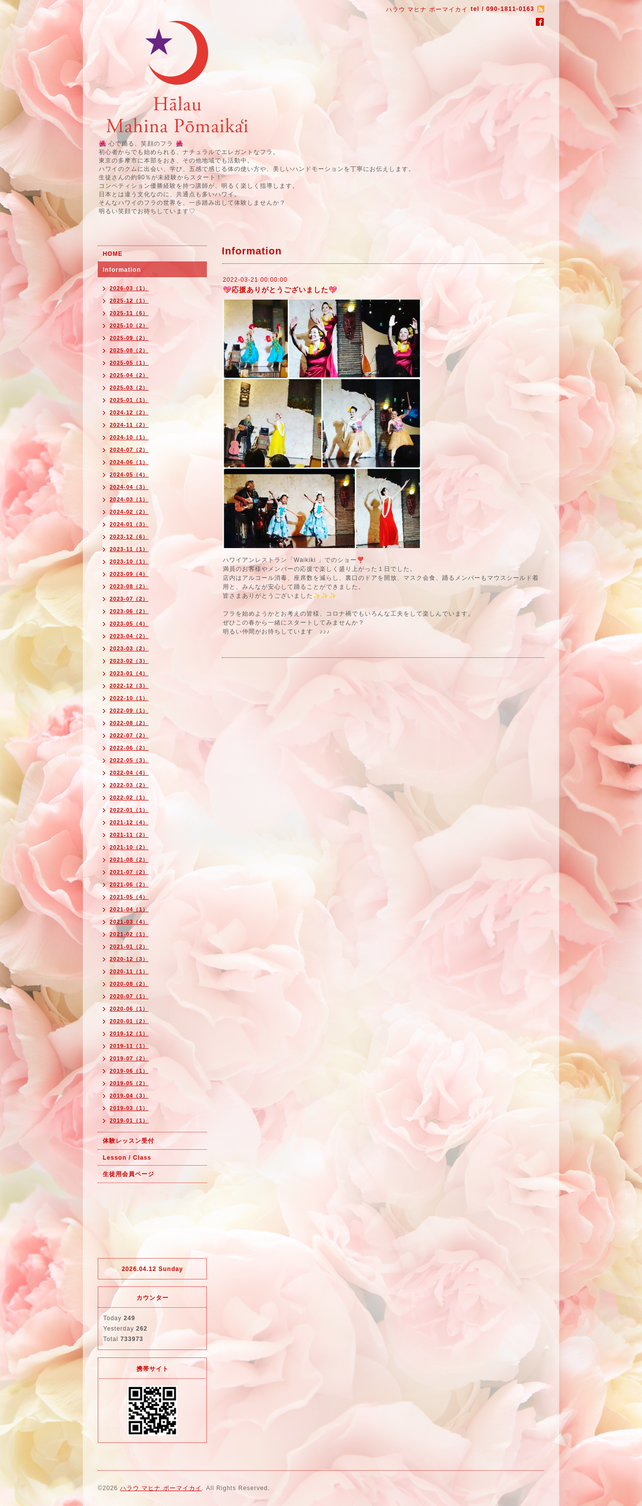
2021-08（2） (129, 860)
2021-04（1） (129, 909)
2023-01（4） (129, 673)
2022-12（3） (129, 686)
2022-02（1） (129, 797)
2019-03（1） (129, 1108)
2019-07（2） (129, 1058)
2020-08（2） (129, 984)
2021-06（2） (129, 884)
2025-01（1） (129, 400)
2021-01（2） (129, 947)
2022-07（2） (129, 735)
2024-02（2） (129, 512)
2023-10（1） (129, 561)
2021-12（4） (129, 822)
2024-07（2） (129, 450)
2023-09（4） (129, 574)
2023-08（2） (129, 586)
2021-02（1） (129, 934)
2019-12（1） (129, 1033)
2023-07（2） (129, 599)
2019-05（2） (129, 1083)
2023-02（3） (129, 661)
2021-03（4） (129, 922)
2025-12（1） (129, 301)
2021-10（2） (129, 847)
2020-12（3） (129, 959)
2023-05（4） (129, 624)
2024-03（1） (129, 499)
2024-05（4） (129, 474)
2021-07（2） (129, 872)
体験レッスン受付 (128, 1140)
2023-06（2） (129, 611)
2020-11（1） (129, 971)
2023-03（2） (129, 648)
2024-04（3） (129, 487)
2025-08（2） (129, 350)
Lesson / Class (127, 1157)
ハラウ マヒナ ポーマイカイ (161, 1488)
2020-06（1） (129, 1009)
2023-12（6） (129, 537)
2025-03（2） (129, 388)
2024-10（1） (129, 437)
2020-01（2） (129, 1021)
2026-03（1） (129, 288)
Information (122, 269)
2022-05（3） (129, 760)
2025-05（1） (129, 363)
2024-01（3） (129, 524)
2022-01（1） (129, 810)
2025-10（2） (129, 325)
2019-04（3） (129, 1096)
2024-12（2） (129, 412)
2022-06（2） (129, 748)
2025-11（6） (129, 313)
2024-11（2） (129, 425)
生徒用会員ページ (128, 1174)
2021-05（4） (129, 897)
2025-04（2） (129, 375)
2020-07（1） (129, 996)
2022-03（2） (129, 785)
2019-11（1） (129, 1046)
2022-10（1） (129, 698)
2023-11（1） (129, 549)
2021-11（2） (129, 835)
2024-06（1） (129, 462)
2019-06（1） (129, 1071)
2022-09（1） (129, 710)
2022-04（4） (129, 773)
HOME (113, 253)
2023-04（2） (129, 636)
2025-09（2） (129, 338)
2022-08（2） (129, 723)
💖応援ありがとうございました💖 (280, 290)
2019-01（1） (129, 1120)
